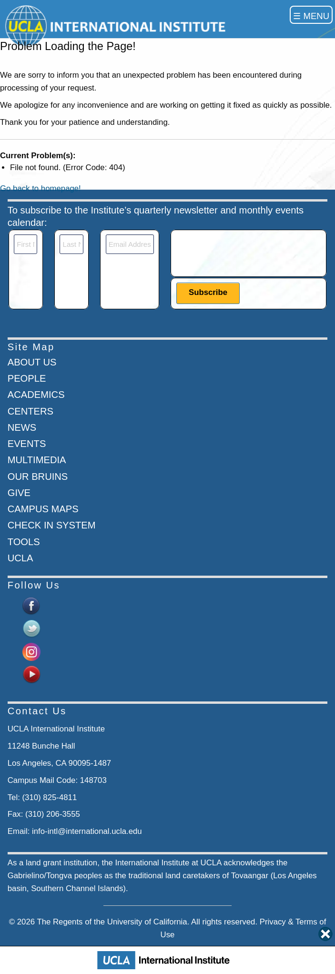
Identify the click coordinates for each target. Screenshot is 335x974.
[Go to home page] (117, 25)
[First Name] (25, 244)
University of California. (148, 921)
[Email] (130, 244)
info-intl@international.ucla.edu (87, 831)
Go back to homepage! (40, 188)
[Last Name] (71, 244)
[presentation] (248, 253)
